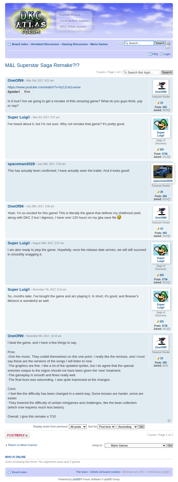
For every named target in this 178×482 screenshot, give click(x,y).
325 (161, 149)
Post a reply (17, 435)
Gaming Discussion (75, 44)
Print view (167, 47)
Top (169, 110)
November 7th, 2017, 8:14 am (49, 289)
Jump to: (97, 445)
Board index (20, 44)
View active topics (74, 21)
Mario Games (99, 44)
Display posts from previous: (60, 426)
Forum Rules (70, 15)
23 (161, 102)
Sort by (101, 426)
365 (164, 196)
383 (164, 107)
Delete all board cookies (105, 471)
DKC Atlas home (73, 26)
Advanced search (168, 42)
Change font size (120, 43)
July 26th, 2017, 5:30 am (52, 164)
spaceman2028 (21, 163)
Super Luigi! (19, 117)
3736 (165, 153)
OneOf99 (16, 80)
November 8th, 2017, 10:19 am (44, 336)
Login (167, 54)
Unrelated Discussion (45, 44)
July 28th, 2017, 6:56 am (40, 206)
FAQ (155, 54)
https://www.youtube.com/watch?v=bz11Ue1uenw (44, 87)
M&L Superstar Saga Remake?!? (42, 65)
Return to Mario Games (22, 444)
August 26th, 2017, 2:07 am (48, 243)
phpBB (76, 479)
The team (82, 471)
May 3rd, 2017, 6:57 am (46, 117)
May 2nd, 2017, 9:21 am (40, 80)
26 (161, 192)
